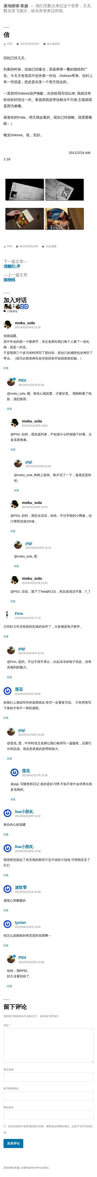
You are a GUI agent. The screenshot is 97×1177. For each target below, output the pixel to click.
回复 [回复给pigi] (16, 490)
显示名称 (9, 1069)
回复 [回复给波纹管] (6, 910)
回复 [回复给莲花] (6, 717)
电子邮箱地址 (11, 1088)
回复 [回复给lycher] (6, 945)
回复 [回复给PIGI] (9, 409)
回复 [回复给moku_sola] (6, 368)
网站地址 (9, 1107)
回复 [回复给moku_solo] (13, 601)
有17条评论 (53, 44)
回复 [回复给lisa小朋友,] (6, 834)
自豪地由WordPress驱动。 (36, 1167)
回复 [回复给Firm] (6, 636)
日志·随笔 (51, 246)
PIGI (9, 44)
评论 (7, 1025)
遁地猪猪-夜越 (16, 6)
